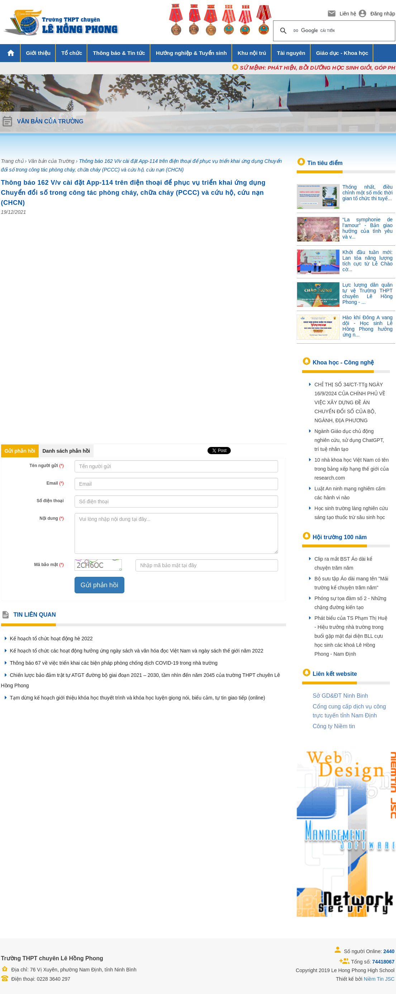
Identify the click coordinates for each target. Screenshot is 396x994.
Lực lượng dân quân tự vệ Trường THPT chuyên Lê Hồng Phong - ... (368, 293)
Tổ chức (71, 53)
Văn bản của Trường (51, 161)
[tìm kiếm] (333, 31)
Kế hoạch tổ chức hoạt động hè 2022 (47, 638)
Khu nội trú (252, 53)
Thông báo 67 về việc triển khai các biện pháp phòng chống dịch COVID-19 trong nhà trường (109, 663)
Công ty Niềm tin (334, 726)
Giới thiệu (38, 53)
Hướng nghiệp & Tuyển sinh (191, 53)
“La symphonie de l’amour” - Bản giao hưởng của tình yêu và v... (368, 228)
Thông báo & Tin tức (119, 53)
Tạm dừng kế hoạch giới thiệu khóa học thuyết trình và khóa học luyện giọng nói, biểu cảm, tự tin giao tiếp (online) (133, 698)
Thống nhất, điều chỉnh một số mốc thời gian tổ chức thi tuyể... (368, 192)
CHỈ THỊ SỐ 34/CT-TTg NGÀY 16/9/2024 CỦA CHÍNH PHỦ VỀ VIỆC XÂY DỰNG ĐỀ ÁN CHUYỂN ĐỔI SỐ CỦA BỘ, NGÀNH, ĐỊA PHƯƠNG (350, 402)
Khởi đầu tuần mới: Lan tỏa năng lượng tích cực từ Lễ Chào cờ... (368, 260)
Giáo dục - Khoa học (342, 53)
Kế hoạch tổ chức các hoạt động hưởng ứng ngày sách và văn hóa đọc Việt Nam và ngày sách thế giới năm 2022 (132, 651)
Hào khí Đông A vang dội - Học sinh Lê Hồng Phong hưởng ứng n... (368, 326)
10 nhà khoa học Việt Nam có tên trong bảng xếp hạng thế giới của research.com (352, 469)
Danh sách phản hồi (66, 451)
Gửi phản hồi (20, 451)
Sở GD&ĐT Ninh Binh (340, 696)
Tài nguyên (291, 53)
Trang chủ (12, 161)
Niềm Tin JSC (379, 979)
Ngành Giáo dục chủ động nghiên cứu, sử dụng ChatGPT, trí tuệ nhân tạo (349, 440)
